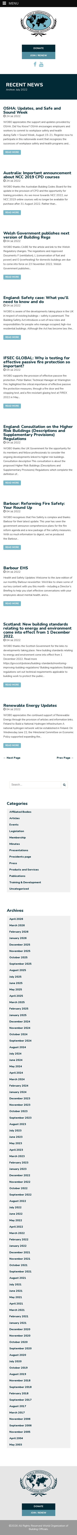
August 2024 (17, 1047)
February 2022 (18, 1239)
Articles (14, 818)
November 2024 (19, 1028)
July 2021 (15, 1284)
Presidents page (20, 857)
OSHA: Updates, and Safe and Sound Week (32, 110)
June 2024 (16, 1060)
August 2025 (17, 970)
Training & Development (25, 882)
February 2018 (18, 1393)
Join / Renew (38, 55)
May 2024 (15, 1066)
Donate (38, 48)
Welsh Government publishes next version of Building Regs (36, 235)
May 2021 (15, 1297)
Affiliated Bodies (20, 812)
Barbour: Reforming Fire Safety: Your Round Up (34, 505)
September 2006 (20, 1425)
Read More (12, 152)
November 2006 (19, 1419)
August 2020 (17, 1355)
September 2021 (20, 1271)
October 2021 (18, 1265)
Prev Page (65, 758)
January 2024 (18, 1092)
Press (13, 863)
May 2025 (15, 989)
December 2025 (19, 945)
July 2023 (15, 1130)
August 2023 (17, 1124)
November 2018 (19, 1380)
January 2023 (18, 1169)
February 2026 (18, 932)
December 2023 (19, 1098)
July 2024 (15, 1054)
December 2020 (19, 1329)
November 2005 (19, 1432)
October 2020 (18, 1342)
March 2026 (17, 925)
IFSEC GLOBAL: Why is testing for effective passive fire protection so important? (36, 362)
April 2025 (16, 996)
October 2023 (18, 1111)
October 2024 (18, 1034)
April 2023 (16, 1150)
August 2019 (17, 1374)
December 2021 (19, 1252)
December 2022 (19, 1175)
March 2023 (17, 1156)
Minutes (14, 844)
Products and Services (24, 870)
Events (14, 825)
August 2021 (17, 1278)
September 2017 (20, 1400)
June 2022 (16, 1214)
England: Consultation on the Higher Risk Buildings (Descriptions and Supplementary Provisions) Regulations (38, 432)
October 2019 (18, 1368)
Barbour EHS (15, 568)
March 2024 (17, 1079)
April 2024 (16, 1073)
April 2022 (16, 1227)
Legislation (16, 831)
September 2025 (20, 964)
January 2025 (18, 1015)
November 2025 (19, 951)
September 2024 (20, 1041)
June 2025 (16, 983)
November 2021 (19, 1259)
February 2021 (18, 1316)
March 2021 (17, 1310)
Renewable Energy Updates (30, 705)
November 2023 (19, 1105)
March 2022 (17, 1233)
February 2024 (18, 1086)
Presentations (18, 850)
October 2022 (18, 1188)
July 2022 (15, 1207)
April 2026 (16, 919)
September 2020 (20, 1348)
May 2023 (15, 1143)
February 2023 (18, 1162)
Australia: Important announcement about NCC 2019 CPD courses (37, 175)
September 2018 (20, 1387)
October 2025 (18, 957)
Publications (17, 876)
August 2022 (17, 1201)
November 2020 (19, 1336)
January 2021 (18, 1323)
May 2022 (15, 1220)
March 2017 (17, 1412)
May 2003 (15, 1445)
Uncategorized (19, 889)
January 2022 (18, 1246)
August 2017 (17, 1406)
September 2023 (20, 1118)
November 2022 (19, 1182)
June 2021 (16, 1291)
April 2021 (16, 1303)
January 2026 (18, 938)
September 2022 (20, 1195)
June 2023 (16, 1137)
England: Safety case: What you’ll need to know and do (35, 299)
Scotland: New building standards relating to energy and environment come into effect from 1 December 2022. (37, 630)
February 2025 (18, 1009)
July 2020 (15, 1361)
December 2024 (19, 1021)
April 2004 (16, 1438)
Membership (17, 837)
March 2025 (17, 1002)
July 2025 (15, 977)
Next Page (11, 758)
